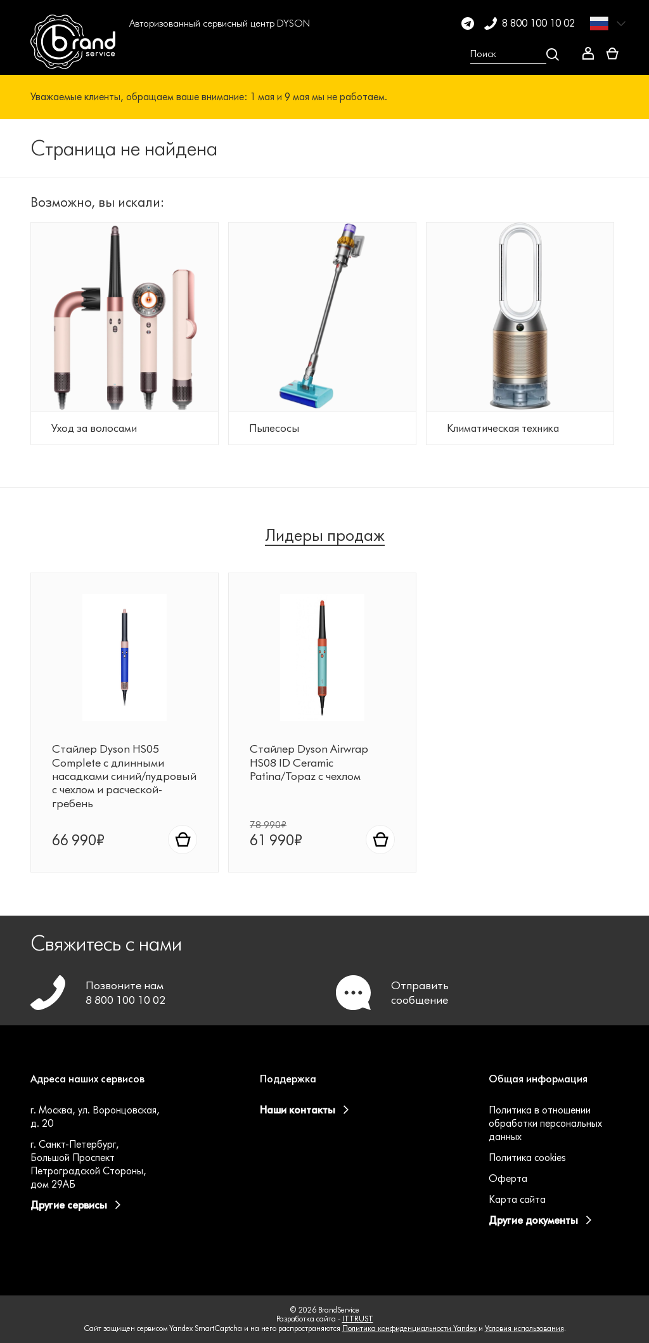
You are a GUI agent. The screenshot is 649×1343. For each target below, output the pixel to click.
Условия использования (524, 1328)
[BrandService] (74, 54)
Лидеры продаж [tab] (325, 535)
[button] (146, 54)
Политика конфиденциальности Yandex (409, 1328)
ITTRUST (357, 1318)
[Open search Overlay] (514, 54)
